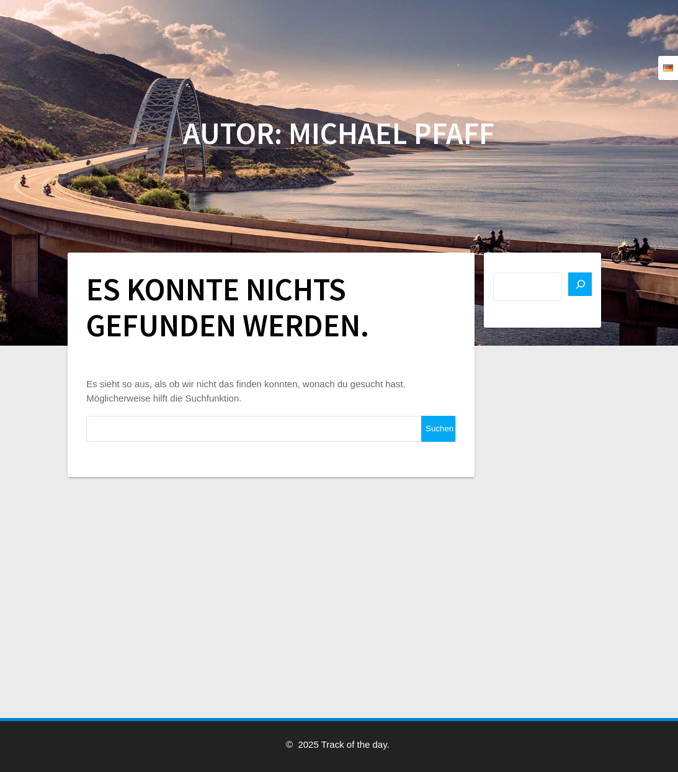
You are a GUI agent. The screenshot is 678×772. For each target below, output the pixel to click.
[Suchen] (580, 284)
